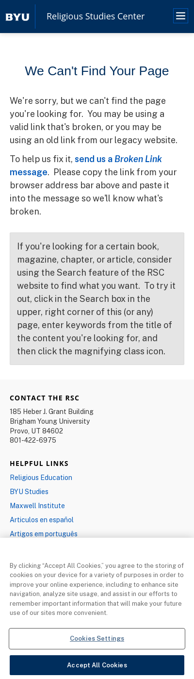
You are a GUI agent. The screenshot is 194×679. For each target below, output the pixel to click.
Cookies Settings (97, 641)
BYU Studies (29, 491)
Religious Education (41, 477)
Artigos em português (44, 534)
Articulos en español (42, 519)
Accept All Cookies (97, 667)
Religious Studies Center (96, 16)
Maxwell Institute (37, 505)
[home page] (17, 16)
